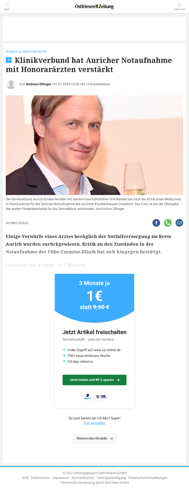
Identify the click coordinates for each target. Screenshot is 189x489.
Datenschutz (40, 477)
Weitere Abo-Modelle (94, 438)
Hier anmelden (94, 423)
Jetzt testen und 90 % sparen (95, 379)
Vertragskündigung (111, 477)
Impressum (60, 477)
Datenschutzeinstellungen (147, 477)
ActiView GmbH (117, 482)
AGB (25, 477)
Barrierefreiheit (83, 477)
